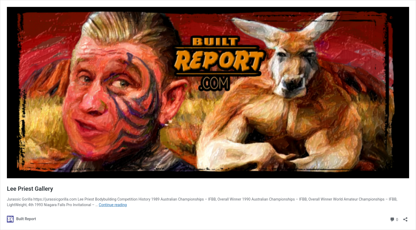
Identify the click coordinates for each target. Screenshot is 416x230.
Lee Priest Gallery (30, 188)
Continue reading (113, 205)
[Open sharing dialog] (405, 218)
